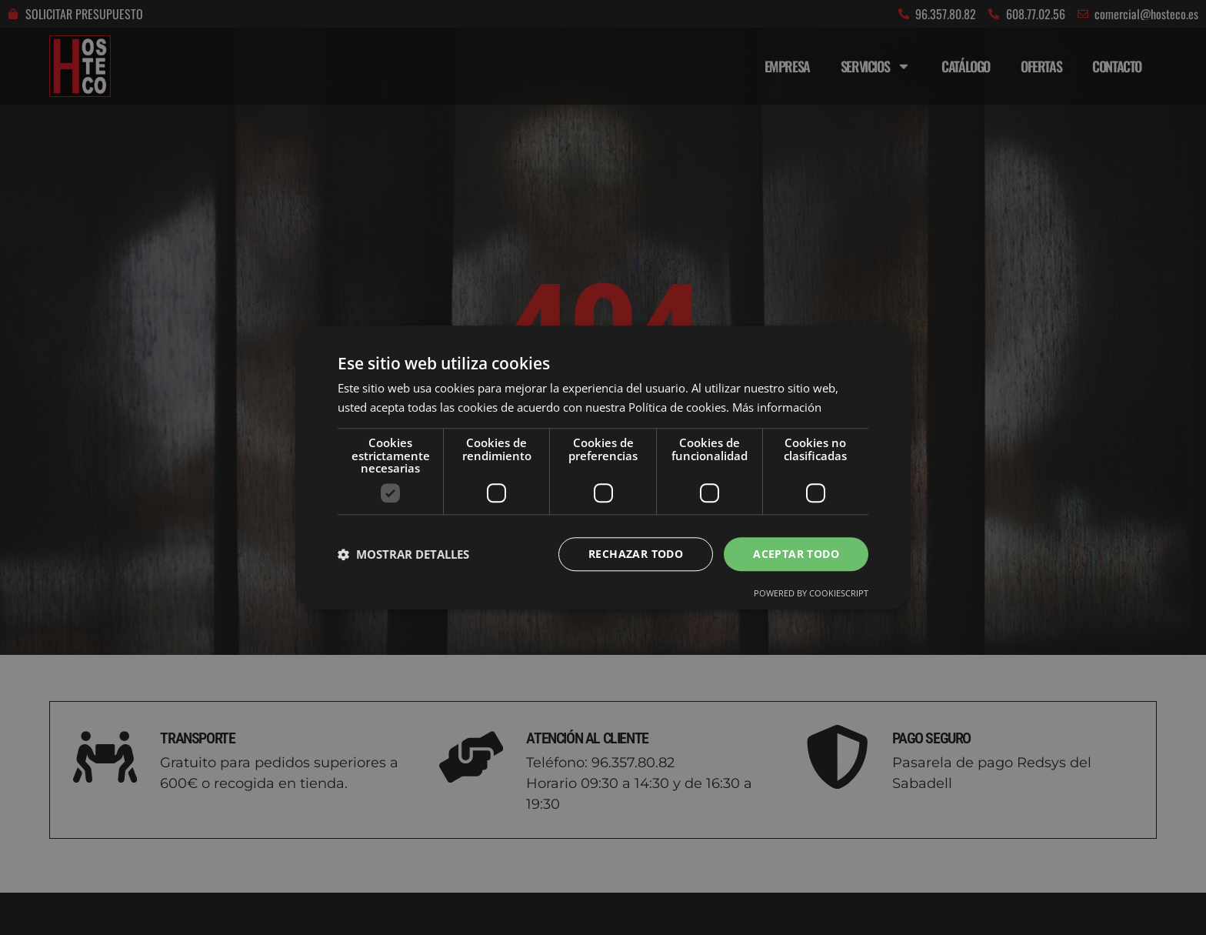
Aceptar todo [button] (796, 553)
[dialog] (603, 467)
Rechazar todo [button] (635, 553)
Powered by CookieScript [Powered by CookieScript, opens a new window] (811, 593)
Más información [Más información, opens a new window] (776, 407)
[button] (403, 554)
